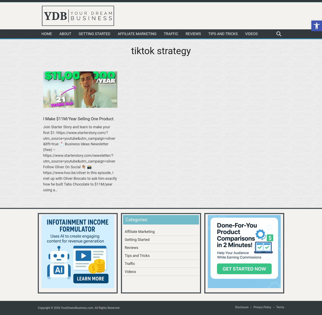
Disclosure (242, 307)
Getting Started (94, 34)
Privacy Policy (262, 307)
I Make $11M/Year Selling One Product (78, 118)
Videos (251, 34)
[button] (316, 26)
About (65, 34)
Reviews (193, 34)
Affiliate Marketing (137, 34)
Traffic (171, 34)
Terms (280, 307)
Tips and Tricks (223, 34)
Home (46, 34)
